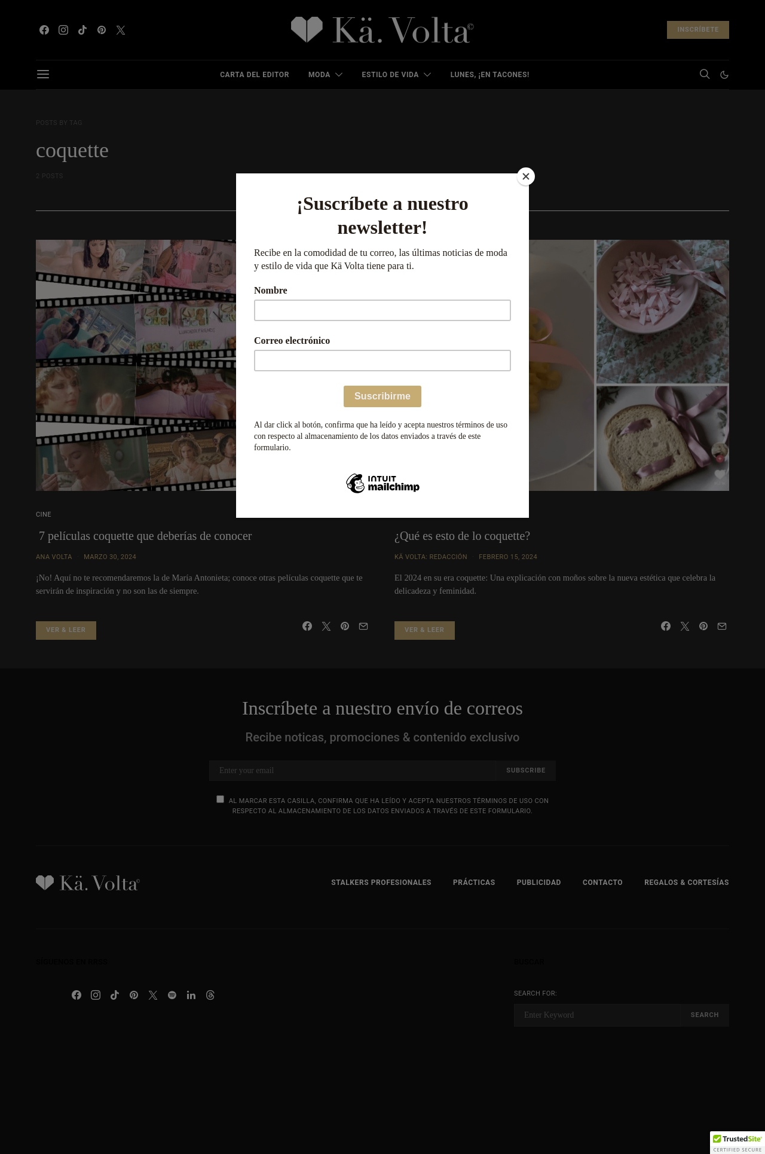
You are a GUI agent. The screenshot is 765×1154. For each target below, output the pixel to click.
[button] (737, 1142)
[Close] (526, 176)
